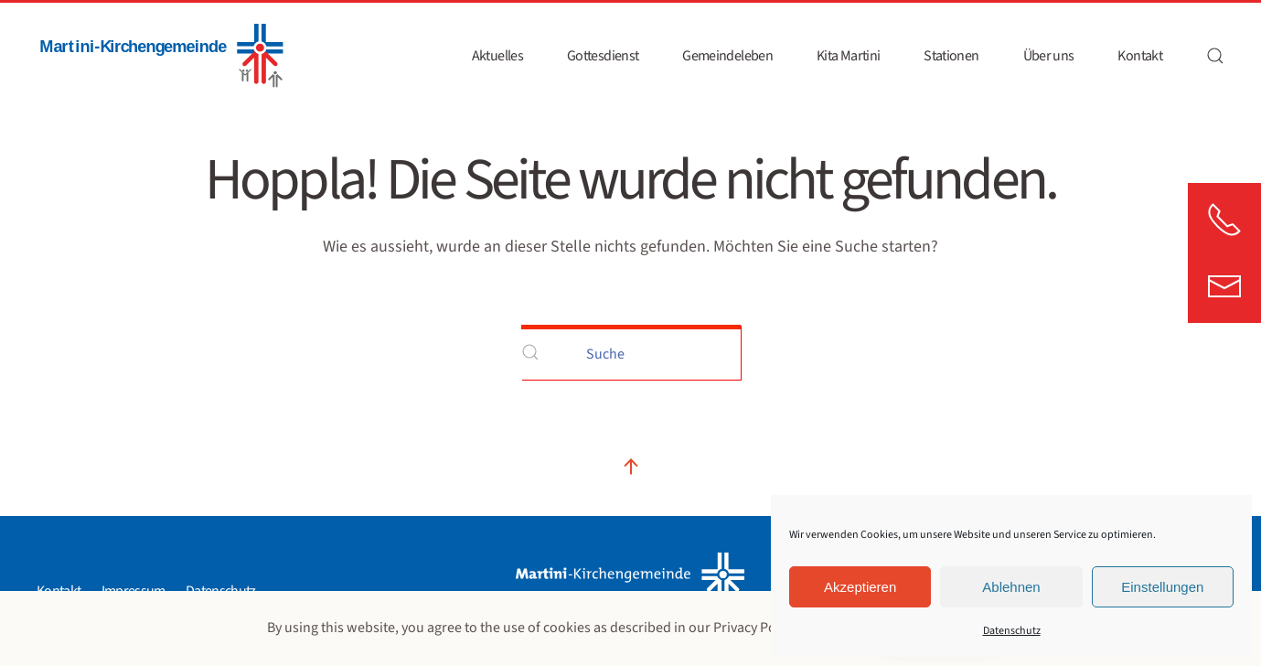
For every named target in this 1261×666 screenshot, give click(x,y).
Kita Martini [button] (848, 56)
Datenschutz (1012, 631)
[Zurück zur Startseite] (160, 56)
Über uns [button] (1048, 56)
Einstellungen (1162, 587)
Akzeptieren (860, 587)
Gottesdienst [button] (602, 56)
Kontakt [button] (1139, 56)
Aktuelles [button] (497, 56)
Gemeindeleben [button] (727, 56)
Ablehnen (1011, 587)
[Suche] (631, 352)
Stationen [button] (951, 56)
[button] (1215, 56)
